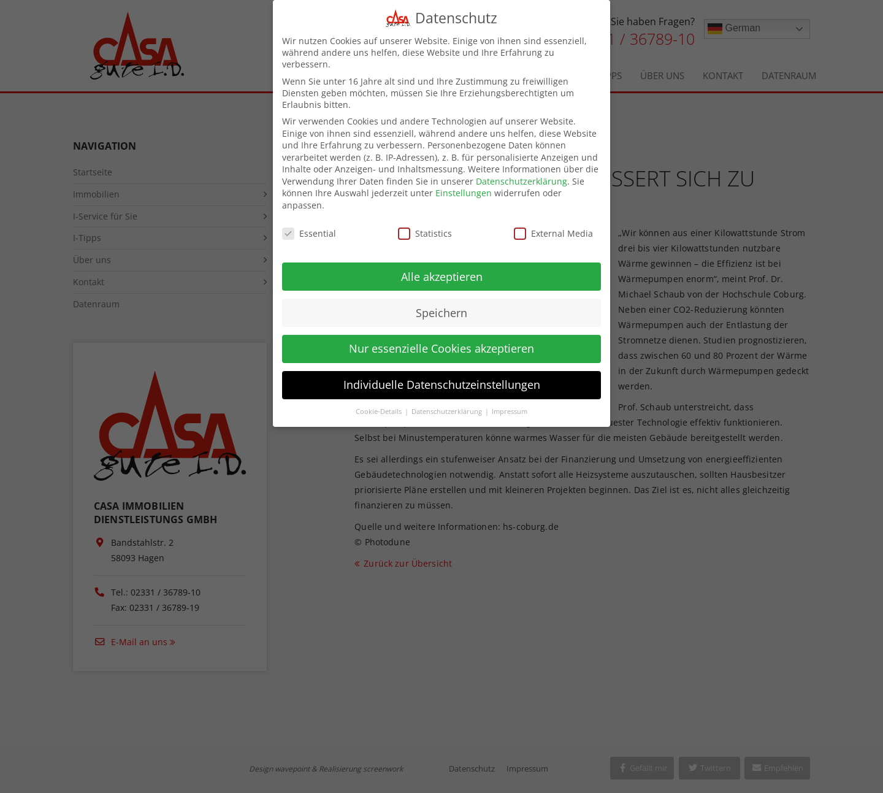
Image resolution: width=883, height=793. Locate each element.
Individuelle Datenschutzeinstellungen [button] (441, 377)
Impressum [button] (509, 404)
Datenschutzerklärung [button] (447, 404)
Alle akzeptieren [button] (442, 269)
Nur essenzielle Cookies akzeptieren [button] (441, 341)
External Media (553, 226)
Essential (309, 226)
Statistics (425, 226)
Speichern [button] (441, 305)
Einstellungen (463, 186)
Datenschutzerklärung (521, 174)
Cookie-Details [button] (379, 404)
